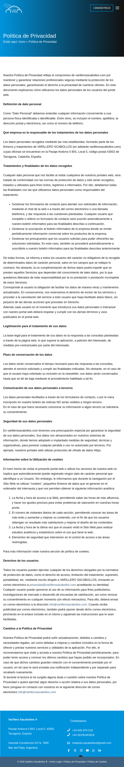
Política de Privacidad (74, 761)
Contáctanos (78, 721)
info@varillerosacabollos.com (68, 604)
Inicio (22, 41)
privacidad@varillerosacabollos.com (53, 584)
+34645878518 (101, 8)
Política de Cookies (97, 761)
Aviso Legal (56, 761)
